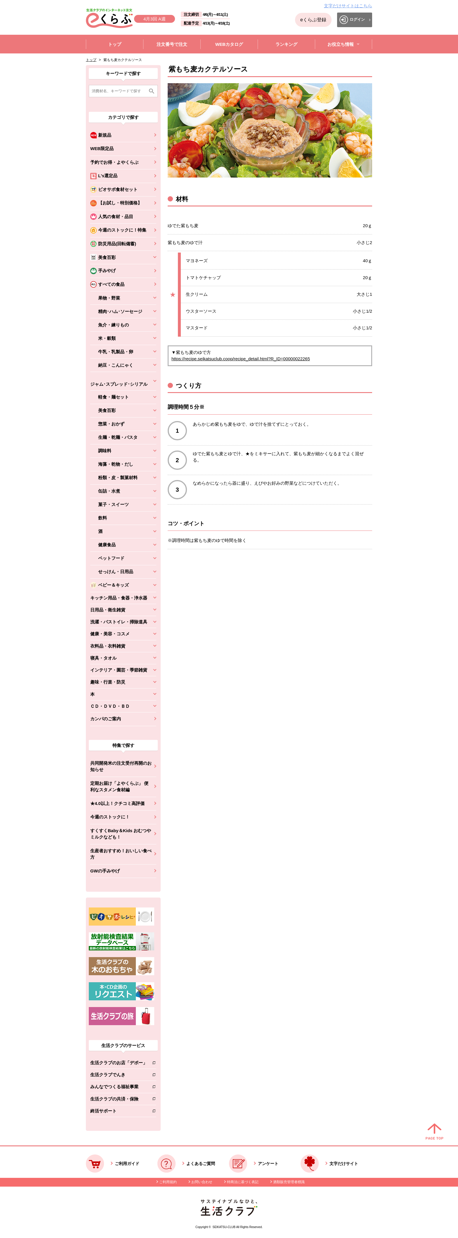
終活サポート (118, 1112)
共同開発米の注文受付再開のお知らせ (121, 766)
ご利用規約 (168, 1182)
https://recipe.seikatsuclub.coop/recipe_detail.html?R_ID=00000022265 (240, 358)
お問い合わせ (201, 1182)
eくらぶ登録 (313, 19)
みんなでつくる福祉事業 (118, 1087)
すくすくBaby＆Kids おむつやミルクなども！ (120, 834)
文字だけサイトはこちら (348, 5)
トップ (91, 60)
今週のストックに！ (110, 816)
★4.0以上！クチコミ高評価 (117, 803)
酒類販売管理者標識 (289, 1182)
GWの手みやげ (105, 870)
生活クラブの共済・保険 (118, 1100)
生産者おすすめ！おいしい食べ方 (121, 854)
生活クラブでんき (118, 1075)
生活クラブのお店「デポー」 (118, 1063)
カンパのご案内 (105, 718)
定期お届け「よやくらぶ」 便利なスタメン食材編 (119, 786)
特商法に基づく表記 (243, 1182)
